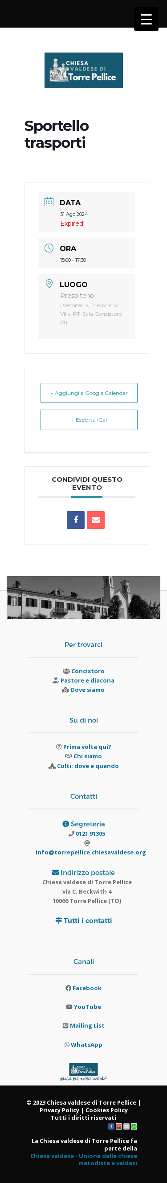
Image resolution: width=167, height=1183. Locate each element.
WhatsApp (86, 1045)
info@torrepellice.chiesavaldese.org (91, 852)
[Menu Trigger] (146, 19)
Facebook (87, 988)
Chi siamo (87, 756)
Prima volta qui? (87, 747)
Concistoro (88, 671)
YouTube (87, 1007)
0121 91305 (89, 833)
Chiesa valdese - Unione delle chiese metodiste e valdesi (83, 1159)
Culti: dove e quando (88, 766)
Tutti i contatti (88, 920)
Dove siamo (87, 690)
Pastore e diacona (87, 680)
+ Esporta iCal (89, 419)
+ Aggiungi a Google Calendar (89, 393)
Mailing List (87, 1025)
